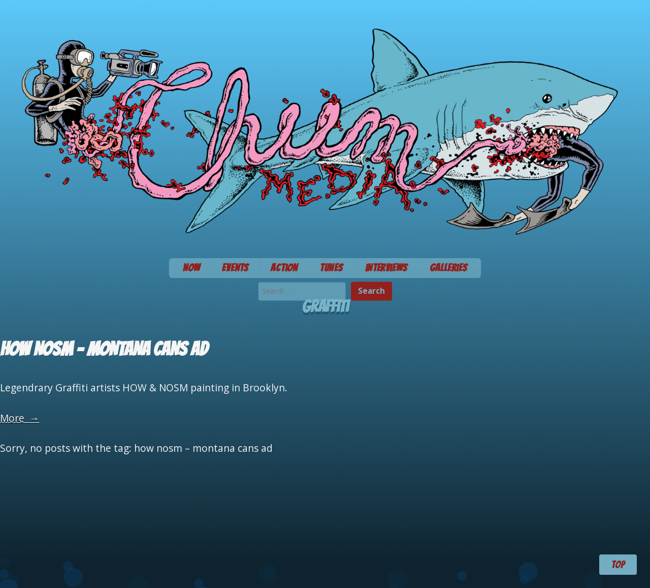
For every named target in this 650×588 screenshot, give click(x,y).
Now (191, 267)
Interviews (386, 267)
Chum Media (325, 125)
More (19, 418)
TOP (618, 564)
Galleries (449, 267)
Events (235, 267)
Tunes (331, 267)
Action (284, 267)
